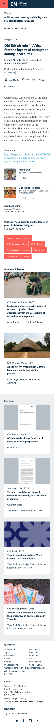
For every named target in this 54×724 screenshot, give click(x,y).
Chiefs (26, 256)
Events (7, 658)
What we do (34, 649)
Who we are (9, 649)
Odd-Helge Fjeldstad (27, 59)
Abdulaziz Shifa (12, 63)
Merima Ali (9, 59)
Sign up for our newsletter (16, 713)
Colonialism (37, 244)
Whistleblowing (11, 664)
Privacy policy (35, 661)
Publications (20, 28)
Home (7, 28)
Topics (7, 652)
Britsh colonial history (18, 250)
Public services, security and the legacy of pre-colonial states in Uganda (26, 19)
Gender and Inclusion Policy (16, 667)
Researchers (9, 655)
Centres (7, 661)
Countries (33, 652)
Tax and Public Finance (18, 237)
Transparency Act (36, 667)
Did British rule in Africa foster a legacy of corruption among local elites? (26, 49)
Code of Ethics (35, 664)
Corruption (39, 250)
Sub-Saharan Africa (16, 244)
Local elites (12, 256)
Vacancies (33, 658)
